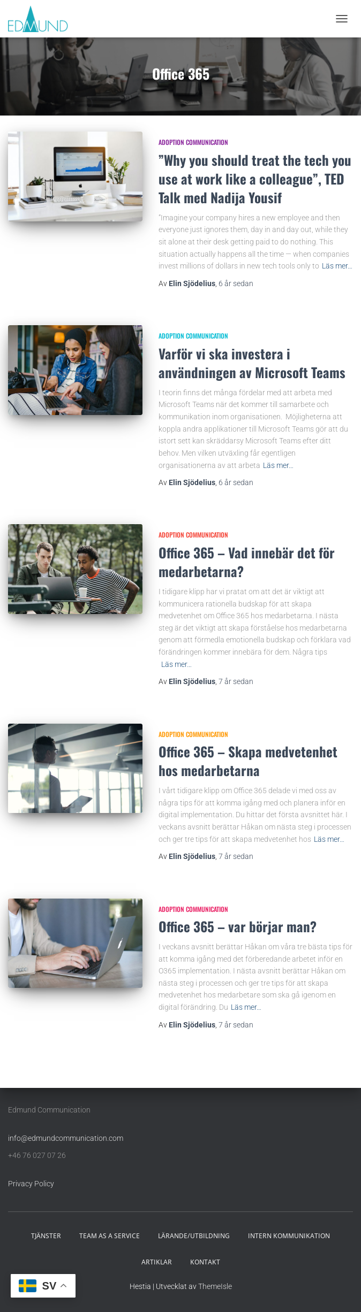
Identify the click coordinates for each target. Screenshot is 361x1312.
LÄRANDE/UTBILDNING (194, 1235)
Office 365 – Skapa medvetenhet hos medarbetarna (248, 760)
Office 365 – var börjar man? (238, 926)
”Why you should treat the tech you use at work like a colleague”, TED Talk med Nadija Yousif (255, 178)
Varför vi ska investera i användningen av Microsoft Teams (252, 362)
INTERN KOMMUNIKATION (289, 1235)
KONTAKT (205, 1262)
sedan (236, 283)
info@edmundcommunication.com (65, 1138)
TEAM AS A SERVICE (109, 1235)
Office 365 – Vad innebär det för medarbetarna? (247, 561)
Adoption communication (193, 142)
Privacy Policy (31, 1183)
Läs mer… (337, 266)
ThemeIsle (215, 1286)
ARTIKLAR (156, 1262)
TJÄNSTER (46, 1235)
